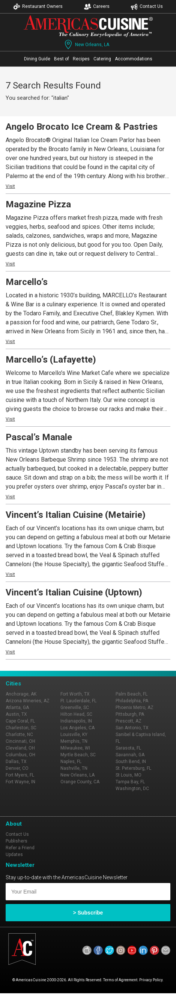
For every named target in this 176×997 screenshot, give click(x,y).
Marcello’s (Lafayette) (51, 359)
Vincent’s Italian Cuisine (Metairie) (76, 515)
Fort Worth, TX (75, 694)
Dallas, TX (16, 761)
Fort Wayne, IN (20, 781)
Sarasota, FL (128, 748)
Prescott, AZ (128, 721)
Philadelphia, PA (132, 700)
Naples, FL (70, 761)
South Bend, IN (131, 761)
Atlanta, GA (17, 707)
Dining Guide (37, 58)
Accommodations (133, 58)
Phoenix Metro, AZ (134, 707)
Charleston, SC (21, 727)
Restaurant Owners (38, 6)
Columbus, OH (20, 754)
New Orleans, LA (86, 44)
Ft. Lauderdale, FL (78, 700)
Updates (14, 854)
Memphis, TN (73, 741)
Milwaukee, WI (75, 748)
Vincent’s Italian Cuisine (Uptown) (74, 592)
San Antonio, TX (132, 727)
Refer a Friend (20, 847)
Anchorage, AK (21, 694)
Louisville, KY (73, 734)
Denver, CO (17, 768)
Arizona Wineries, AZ (28, 700)
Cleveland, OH (20, 748)
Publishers (16, 841)
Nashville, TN (73, 768)
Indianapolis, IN (76, 721)
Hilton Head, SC (76, 714)
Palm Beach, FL (131, 694)
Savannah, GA (130, 754)
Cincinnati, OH (20, 741)
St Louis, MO (128, 775)
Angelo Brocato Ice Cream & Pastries (82, 126)
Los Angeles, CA (77, 727)
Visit (10, 186)
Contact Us (147, 6)
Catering (102, 58)
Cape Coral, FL (20, 721)
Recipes (81, 58)
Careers (97, 6)
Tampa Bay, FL (130, 781)
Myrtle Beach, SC (78, 754)
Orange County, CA (79, 781)
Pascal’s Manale (39, 437)
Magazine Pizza (38, 204)
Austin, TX (16, 714)
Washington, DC (132, 788)
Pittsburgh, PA (130, 714)
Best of (61, 58)
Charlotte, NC (19, 734)
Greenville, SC (74, 707)
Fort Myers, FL (20, 775)
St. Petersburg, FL (133, 768)
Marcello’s (27, 282)
